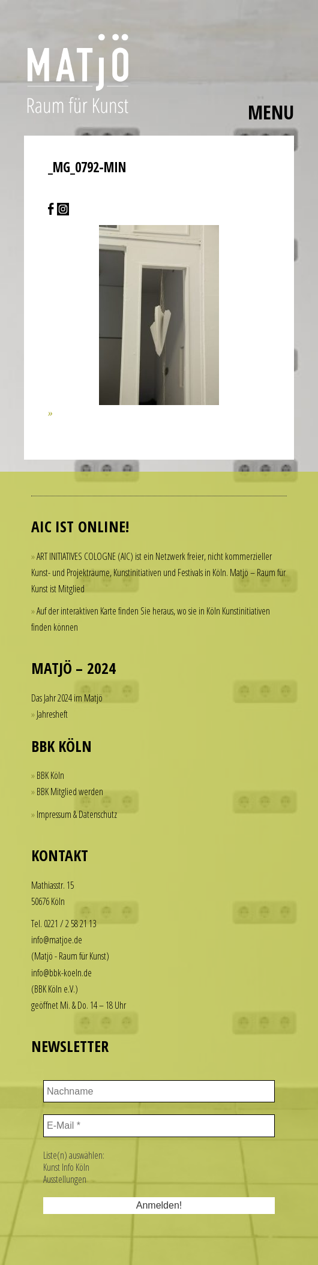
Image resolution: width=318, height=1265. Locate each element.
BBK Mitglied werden (70, 791)
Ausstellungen (64, 1179)
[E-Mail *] (159, 1125)
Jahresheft (52, 714)
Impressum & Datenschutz (77, 814)
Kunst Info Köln (66, 1167)
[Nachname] (159, 1091)
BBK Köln (50, 775)
